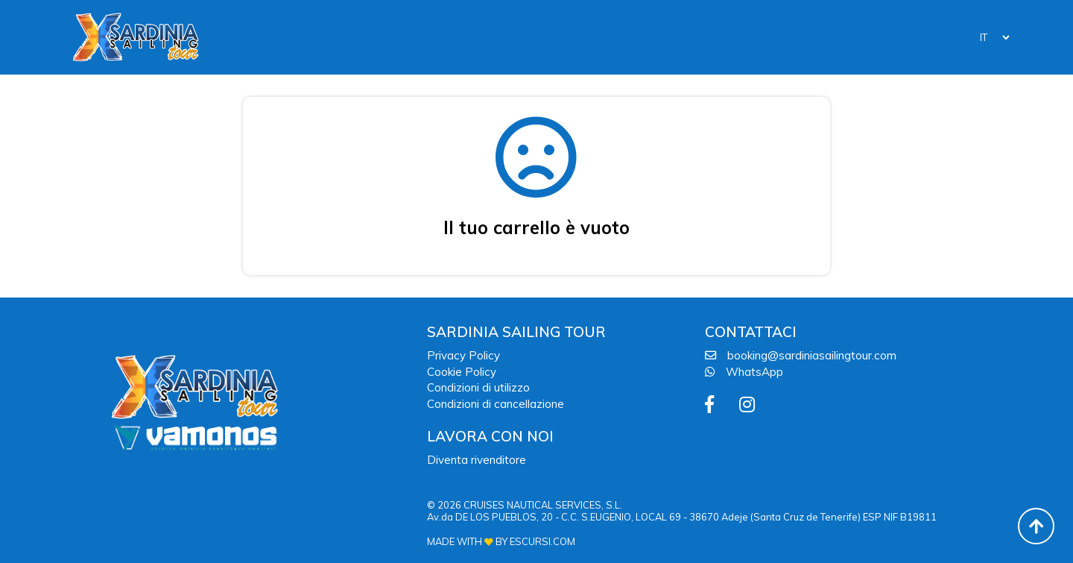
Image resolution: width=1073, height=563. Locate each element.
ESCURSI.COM (542, 541)
